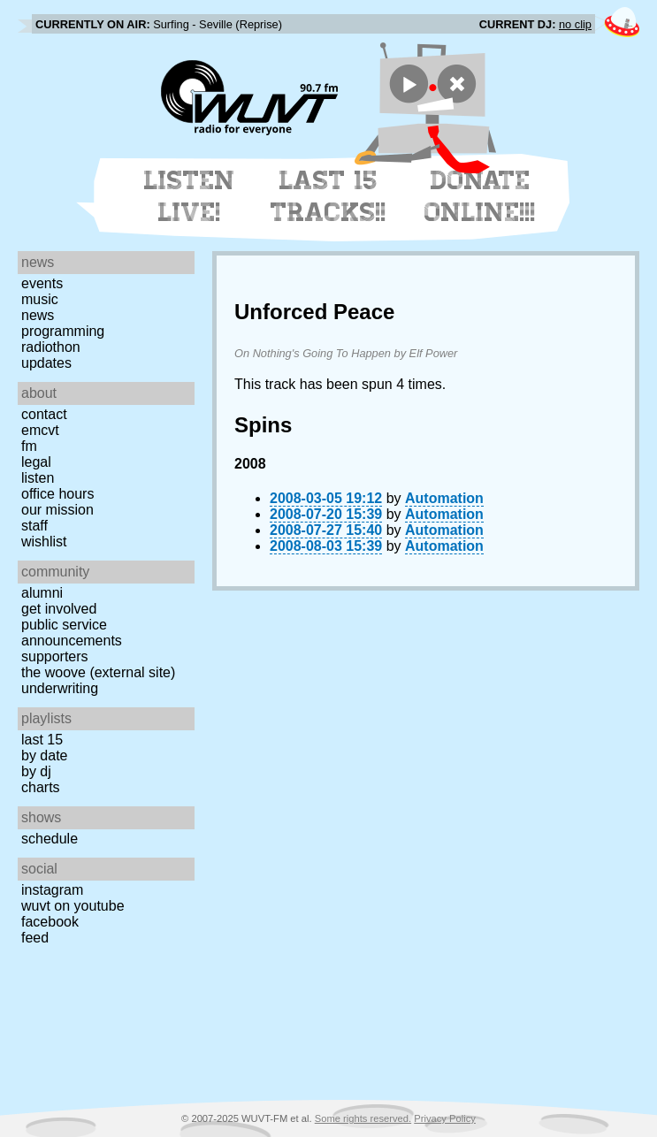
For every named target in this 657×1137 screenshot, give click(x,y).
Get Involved (58, 608)
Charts (40, 787)
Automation (444, 498)
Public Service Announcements (71, 632)
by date (44, 755)
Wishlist (44, 541)
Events (42, 283)
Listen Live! (189, 196)
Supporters (54, 656)
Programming (62, 331)
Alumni (42, 592)
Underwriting (59, 688)
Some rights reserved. (363, 1118)
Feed (35, 937)
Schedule (49, 838)
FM (29, 446)
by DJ (36, 771)
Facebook (50, 921)
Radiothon (50, 347)
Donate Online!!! (480, 196)
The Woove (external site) (98, 672)
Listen (37, 477)
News (37, 315)
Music (39, 299)
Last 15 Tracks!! (328, 196)
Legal (36, 461)
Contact (44, 414)
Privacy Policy (445, 1118)
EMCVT (40, 430)
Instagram (52, 889)
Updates (46, 362)
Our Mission (57, 509)
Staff (34, 525)
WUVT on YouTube (73, 905)
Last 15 (42, 739)
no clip (575, 24)
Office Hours (57, 493)
